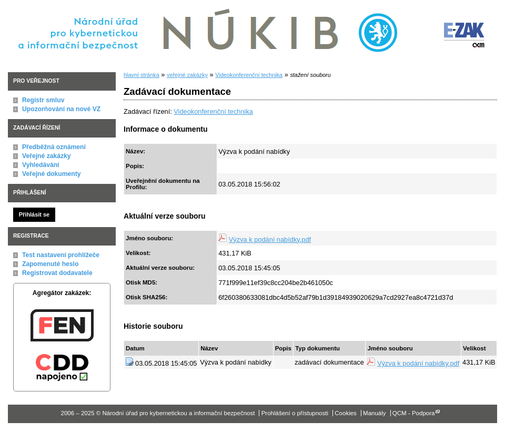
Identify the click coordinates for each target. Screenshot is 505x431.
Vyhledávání (40, 165)
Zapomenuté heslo (50, 264)
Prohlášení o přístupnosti (294, 413)
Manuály (374, 413)
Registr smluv (43, 100)
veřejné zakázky (187, 75)
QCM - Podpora (413, 413)
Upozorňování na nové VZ (61, 109)
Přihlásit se (34, 214)
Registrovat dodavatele (57, 273)
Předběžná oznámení (54, 147)
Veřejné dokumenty (51, 174)
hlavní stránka (141, 75)
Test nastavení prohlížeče (60, 255)
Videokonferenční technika (248, 75)
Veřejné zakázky (46, 156)
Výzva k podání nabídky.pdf (270, 239)
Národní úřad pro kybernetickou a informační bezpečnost (209, 31)
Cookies (346, 413)
